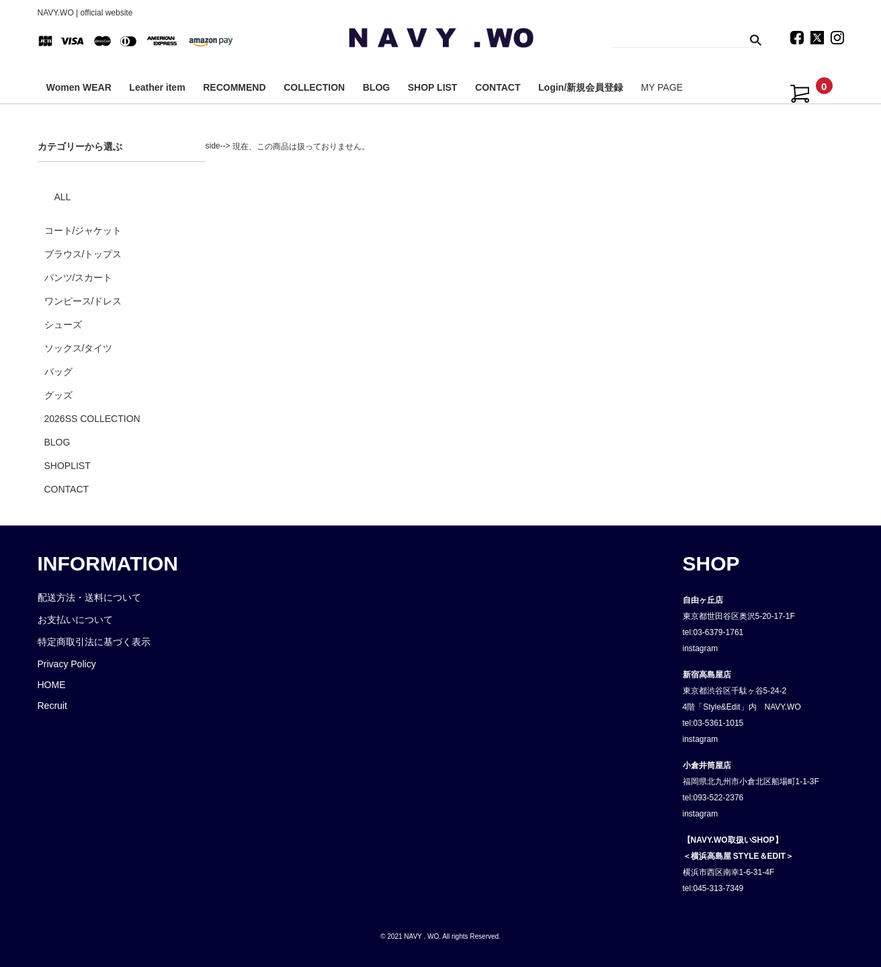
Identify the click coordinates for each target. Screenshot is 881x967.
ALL (62, 197)
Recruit (52, 705)
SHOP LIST (433, 87)
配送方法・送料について (89, 597)
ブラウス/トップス (83, 254)
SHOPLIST (67, 465)
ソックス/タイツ (78, 348)
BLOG (376, 87)
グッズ (58, 395)
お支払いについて (75, 619)
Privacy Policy (67, 664)
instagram (700, 648)
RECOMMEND (234, 87)
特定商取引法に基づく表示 (94, 641)
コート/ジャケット (83, 230)
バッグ (58, 371)
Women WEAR (79, 87)
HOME (52, 684)
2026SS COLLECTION (92, 418)
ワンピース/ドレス (83, 301)
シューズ (63, 324)
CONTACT (497, 87)
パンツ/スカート (78, 277)
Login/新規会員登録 (580, 87)
